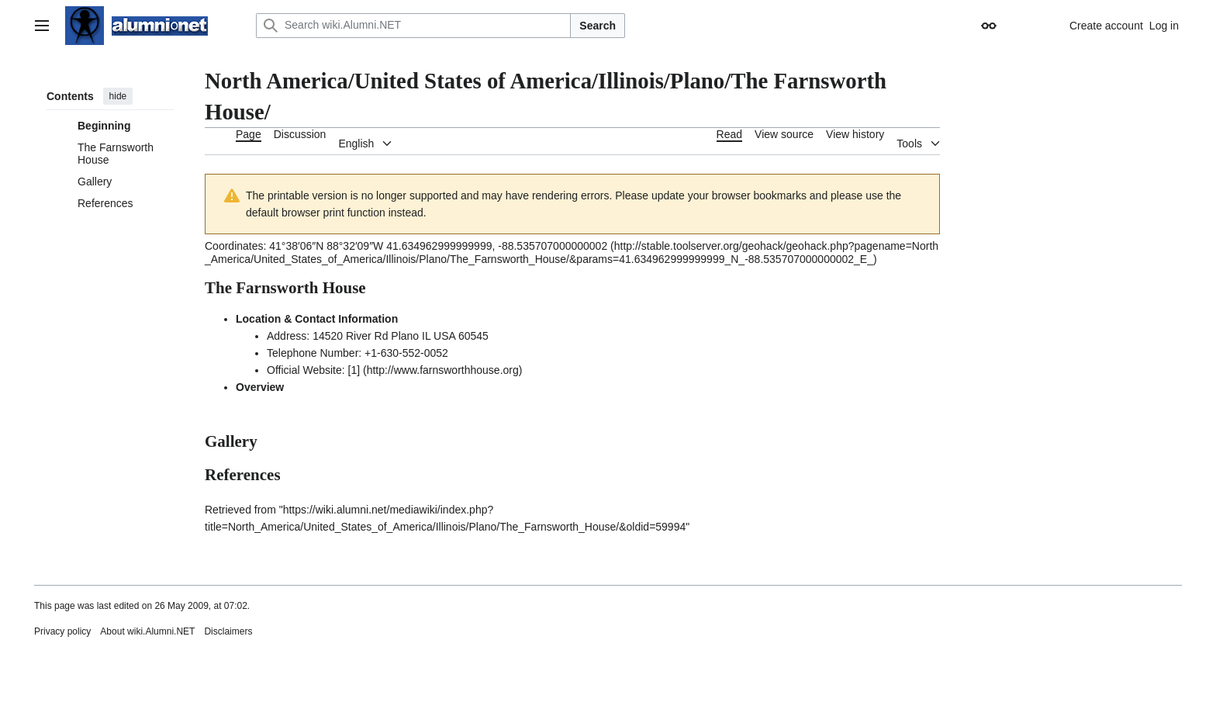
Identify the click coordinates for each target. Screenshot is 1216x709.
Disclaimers (228, 631)
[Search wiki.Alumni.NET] (413, 25)
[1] (354, 370)
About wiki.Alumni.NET (147, 631)
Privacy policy (62, 631)
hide (118, 96)
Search (597, 25)
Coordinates (234, 246)
